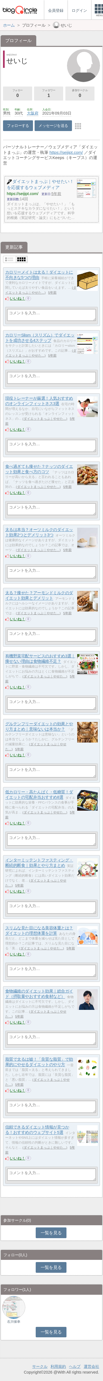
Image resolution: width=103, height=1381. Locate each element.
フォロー (17, 94)
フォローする (18, 125)
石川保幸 (13, 1321)
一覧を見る (51, 1232)
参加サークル (80, 94)
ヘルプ (74, 1366)
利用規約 (58, 1366)
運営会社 (91, 1366)
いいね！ (17, 298)
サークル (40, 1366)
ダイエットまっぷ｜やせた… (45, 418)
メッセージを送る (53, 125)
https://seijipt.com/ (66, 152)
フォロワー (48, 94)
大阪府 (32, 113)
